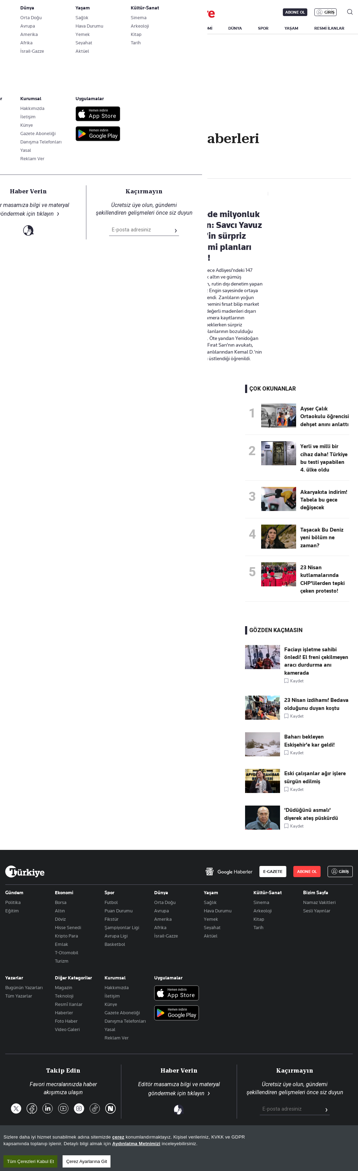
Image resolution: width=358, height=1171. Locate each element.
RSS (202, 1142)
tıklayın (196, 1093)
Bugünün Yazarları (24, 987)
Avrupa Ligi (116, 936)
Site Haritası (175, 1142)
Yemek (211, 919)
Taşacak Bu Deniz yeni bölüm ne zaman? (321, 538)
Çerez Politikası (336, 1142)
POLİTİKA (169, 28)
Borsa (60, 902)
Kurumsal (115, 977)
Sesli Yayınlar (316, 910)
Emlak (61, 944)
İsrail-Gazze (166, 936)
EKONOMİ (203, 28)
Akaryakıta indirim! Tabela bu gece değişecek (323, 500)
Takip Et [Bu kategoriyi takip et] (179, 153)
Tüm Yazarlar (18, 996)
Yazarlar (14, 977)
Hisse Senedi (68, 927)
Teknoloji (64, 996)
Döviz (60, 919)
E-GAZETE (272, 871)
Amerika (163, 919)
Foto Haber (66, 1021)
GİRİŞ (329, 12)
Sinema (261, 902)
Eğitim (12, 910)
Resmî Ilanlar (69, 1004)
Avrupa (161, 910)
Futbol (111, 902)
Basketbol (115, 944)
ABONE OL (295, 12)
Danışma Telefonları (125, 1021)
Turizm (62, 961)
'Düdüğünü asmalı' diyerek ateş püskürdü (311, 814)
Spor (109, 892)
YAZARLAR (60, 28)
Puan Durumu (119, 910)
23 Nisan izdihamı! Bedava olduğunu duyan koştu (316, 704)
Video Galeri (67, 1029)
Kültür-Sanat (267, 892)
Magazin (63, 987)
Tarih (258, 927)
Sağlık (210, 902)
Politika (13, 902)
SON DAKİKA (21, 28)
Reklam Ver (117, 1037)
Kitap (258, 919)
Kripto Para (66, 936)
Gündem (14, 892)
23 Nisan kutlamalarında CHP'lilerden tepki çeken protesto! (322, 579)
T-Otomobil (66, 952)
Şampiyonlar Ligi (122, 927)
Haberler (64, 1012)
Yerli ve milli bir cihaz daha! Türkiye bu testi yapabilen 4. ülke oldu (324, 458)
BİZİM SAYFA (98, 28)
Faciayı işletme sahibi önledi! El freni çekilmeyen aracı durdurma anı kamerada (316, 661)
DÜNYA (235, 28)
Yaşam (211, 892)
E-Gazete (41, 12)
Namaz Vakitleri (319, 902)
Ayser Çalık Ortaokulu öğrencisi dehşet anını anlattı (324, 417)
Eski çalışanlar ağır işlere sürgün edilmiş (315, 777)
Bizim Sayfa (315, 892)
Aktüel (210, 936)
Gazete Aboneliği (84, 12)
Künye (111, 1004)
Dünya (161, 892)
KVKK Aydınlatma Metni (241, 1142)
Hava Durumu (217, 910)
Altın (60, 910)
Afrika (160, 927)
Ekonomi (64, 892)
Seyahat (212, 927)
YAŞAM (291, 28)
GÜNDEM (135, 28)
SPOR (263, 28)
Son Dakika (141, 1142)
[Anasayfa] (24, 871)
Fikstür (112, 919)
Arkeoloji (262, 910)
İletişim (112, 996)
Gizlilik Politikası (293, 1142)
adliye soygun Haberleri (50, 167)
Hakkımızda (117, 987)
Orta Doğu (165, 902)
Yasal (110, 1029)
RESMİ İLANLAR (329, 28)
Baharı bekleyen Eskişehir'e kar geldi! (309, 741)
